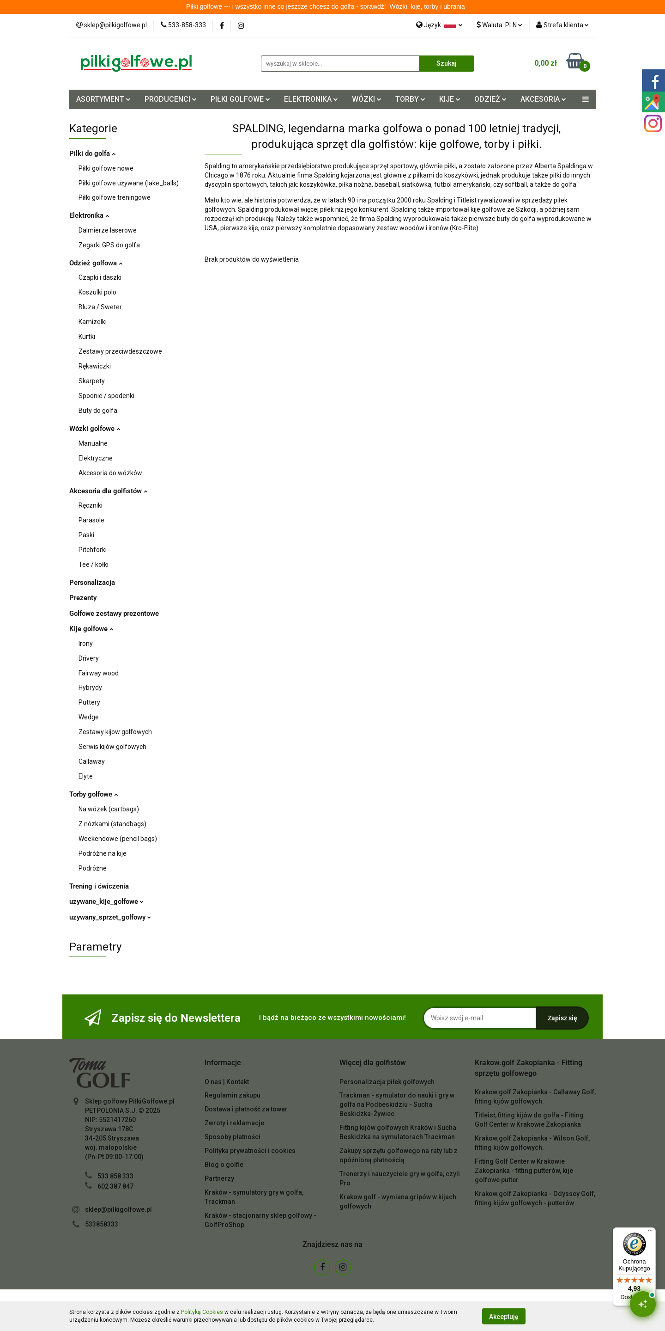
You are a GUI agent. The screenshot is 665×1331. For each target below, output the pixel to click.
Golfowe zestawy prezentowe (114, 613)
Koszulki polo (97, 292)
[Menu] (650, 1233)
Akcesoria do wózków (110, 473)
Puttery (89, 702)
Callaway (92, 761)
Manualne (93, 443)
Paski (86, 535)
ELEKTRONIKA (311, 99)
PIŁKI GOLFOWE (240, 99)
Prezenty (83, 598)
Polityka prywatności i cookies (250, 1150)
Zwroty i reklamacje (234, 1123)
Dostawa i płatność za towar (246, 1109)
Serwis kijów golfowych (112, 746)
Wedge (89, 717)
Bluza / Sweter (100, 307)
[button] (223, 1063)
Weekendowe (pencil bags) (118, 838)
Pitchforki (93, 549)
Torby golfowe (93, 794)
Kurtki (87, 336)
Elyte (86, 776)
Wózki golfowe (94, 428)
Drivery (89, 658)
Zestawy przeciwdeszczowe (120, 351)
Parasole (91, 520)
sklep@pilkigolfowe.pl (118, 1209)
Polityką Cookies (202, 1312)
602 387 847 (115, 1186)
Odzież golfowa (95, 263)
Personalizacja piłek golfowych (387, 1082)
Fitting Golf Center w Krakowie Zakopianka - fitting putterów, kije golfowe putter (524, 1171)
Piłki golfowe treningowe (115, 197)
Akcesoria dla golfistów (108, 491)
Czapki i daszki (100, 277)
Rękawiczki (95, 366)
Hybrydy (90, 687)
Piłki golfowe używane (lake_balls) (129, 183)
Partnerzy (219, 1178)
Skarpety (92, 381)
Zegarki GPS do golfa (109, 245)
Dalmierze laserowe (108, 230)
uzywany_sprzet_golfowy (110, 917)
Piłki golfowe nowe (106, 168)
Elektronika (89, 215)
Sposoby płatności (232, 1137)
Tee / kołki (94, 564)
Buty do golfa (98, 410)
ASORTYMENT (103, 99)
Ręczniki (91, 505)
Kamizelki (93, 321)
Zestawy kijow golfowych (115, 732)
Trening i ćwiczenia (99, 886)
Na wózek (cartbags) (109, 809)
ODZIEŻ (490, 99)
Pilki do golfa (92, 153)
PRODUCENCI (171, 99)
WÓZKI (366, 99)
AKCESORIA (543, 99)
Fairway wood (99, 673)
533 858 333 (115, 1176)
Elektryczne (96, 458)
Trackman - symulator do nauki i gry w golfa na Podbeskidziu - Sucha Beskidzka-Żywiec (396, 1104)
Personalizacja (92, 582)
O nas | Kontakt (227, 1082)
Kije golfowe (91, 629)
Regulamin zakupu (232, 1095)
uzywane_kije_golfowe (106, 901)
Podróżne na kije (103, 853)
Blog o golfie (224, 1164)
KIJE (449, 99)
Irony (86, 643)
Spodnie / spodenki (106, 395)
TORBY (410, 99)
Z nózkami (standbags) (112, 824)
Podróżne (93, 868)
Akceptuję (504, 1316)
